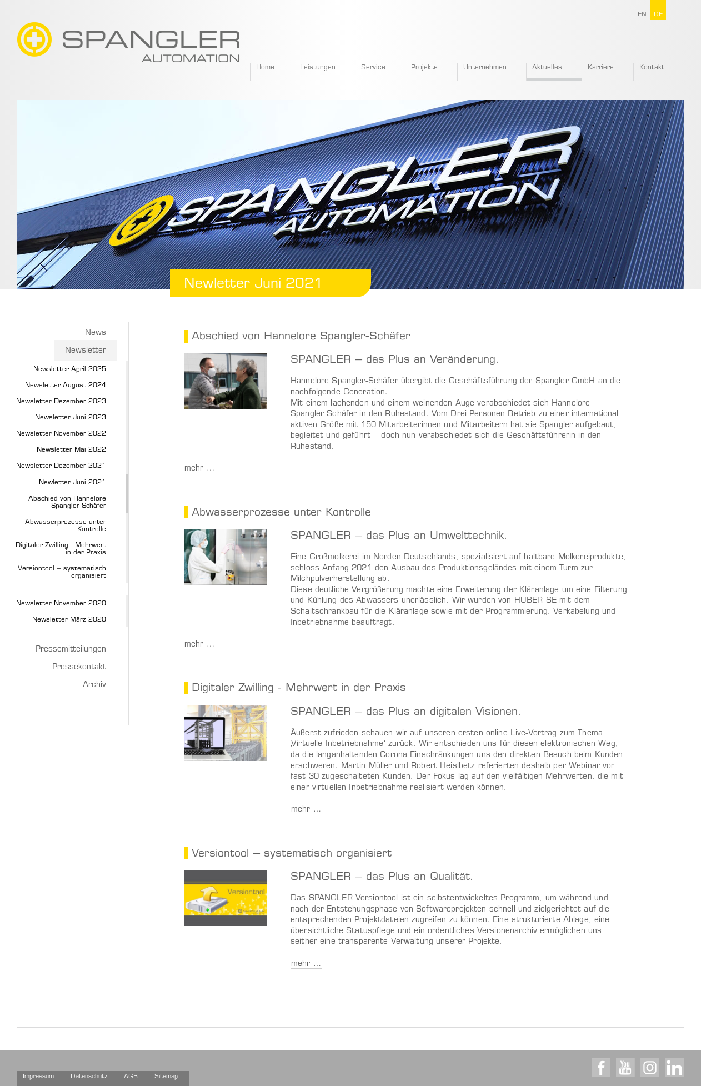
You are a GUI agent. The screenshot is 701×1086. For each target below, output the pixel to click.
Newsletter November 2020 (61, 603)
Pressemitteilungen (71, 650)
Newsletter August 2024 (65, 385)
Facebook (601, 1067)
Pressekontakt (79, 668)
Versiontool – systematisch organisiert (62, 572)
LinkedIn (674, 1067)
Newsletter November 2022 (61, 434)
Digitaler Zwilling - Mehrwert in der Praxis (61, 549)
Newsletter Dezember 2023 (61, 401)
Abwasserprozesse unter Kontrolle (65, 526)
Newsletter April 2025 (69, 369)
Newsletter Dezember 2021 (61, 466)
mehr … (199, 469)
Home (265, 67)
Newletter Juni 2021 (72, 482)
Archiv (94, 685)
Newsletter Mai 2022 (71, 450)
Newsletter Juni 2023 (70, 417)
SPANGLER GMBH (128, 42)
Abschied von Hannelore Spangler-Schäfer (67, 502)
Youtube (625, 1067)
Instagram (649, 1067)
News (95, 333)
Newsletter (85, 351)
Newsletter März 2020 (69, 620)
